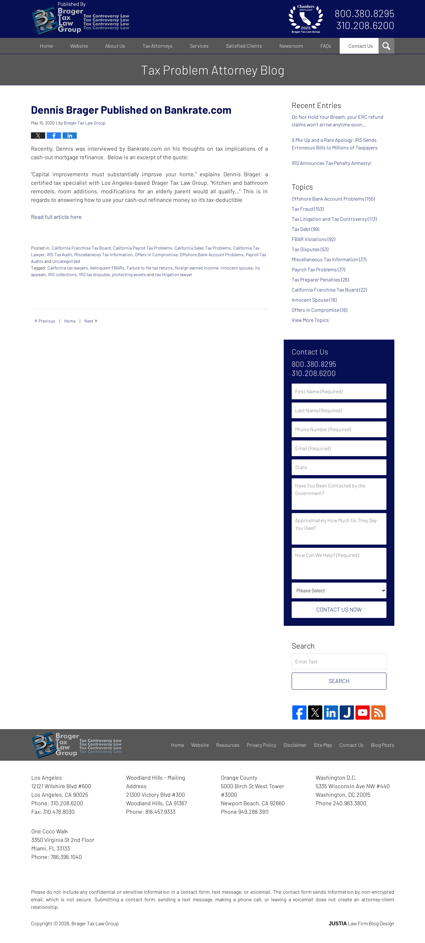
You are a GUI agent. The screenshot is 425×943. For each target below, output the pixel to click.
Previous (44, 320)
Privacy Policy (261, 745)
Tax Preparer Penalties (320, 279)
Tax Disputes (310, 249)
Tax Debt (305, 229)
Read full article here (56, 216)
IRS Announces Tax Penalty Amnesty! (332, 163)
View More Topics (310, 320)
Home (46, 46)
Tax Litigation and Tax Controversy (334, 219)
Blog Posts (382, 745)
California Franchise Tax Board (81, 248)
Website (79, 46)
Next (91, 320)
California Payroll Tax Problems (142, 248)
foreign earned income (196, 267)
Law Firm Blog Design (361, 923)
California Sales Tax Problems (202, 248)
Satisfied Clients (244, 46)
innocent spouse (237, 267)
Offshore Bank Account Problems (212, 254)
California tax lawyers (67, 267)
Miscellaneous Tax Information (103, 254)
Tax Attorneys (158, 46)
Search (339, 680)
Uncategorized (66, 261)
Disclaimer (295, 745)
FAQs (325, 46)
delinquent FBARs (107, 267)
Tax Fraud (308, 209)
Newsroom (291, 46)
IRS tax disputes (94, 274)
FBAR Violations (313, 239)
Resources (228, 745)
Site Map (323, 745)
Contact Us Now (339, 609)
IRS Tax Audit (59, 254)
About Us (115, 46)
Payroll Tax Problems (318, 269)
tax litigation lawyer (173, 274)
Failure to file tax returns (150, 267)
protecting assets (129, 274)
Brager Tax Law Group (95, 923)
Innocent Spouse (314, 300)
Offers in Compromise (156, 254)
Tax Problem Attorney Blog (80, 19)
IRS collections (62, 274)
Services (199, 46)
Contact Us (361, 46)
